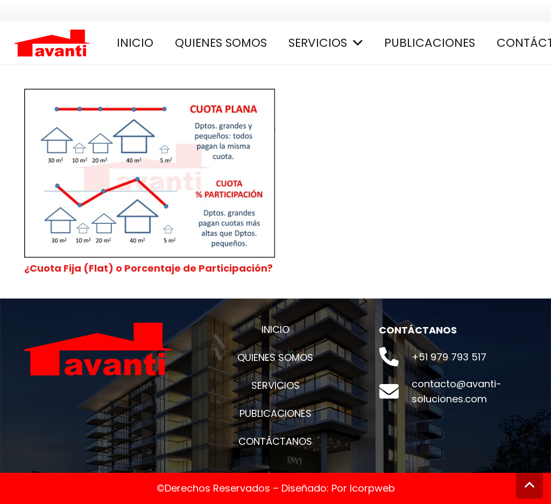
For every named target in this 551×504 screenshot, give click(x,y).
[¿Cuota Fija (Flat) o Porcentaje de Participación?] (150, 96)
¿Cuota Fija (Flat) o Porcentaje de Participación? (148, 268)
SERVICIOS (275, 385)
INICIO (275, 329)
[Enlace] (52, 43)
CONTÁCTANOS (275, 441)
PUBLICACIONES (275, 413)
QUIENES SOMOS (275, 357)
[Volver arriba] (529, 485)
